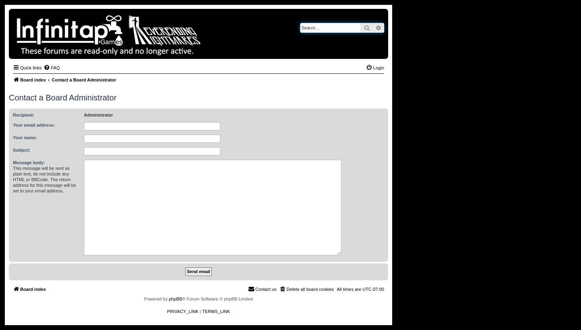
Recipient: (23, 115)
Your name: (25, 137)
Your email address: (34, 125)
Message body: (29, 162)
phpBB (175, 299)
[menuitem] (52, 68)
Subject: (21, 150)
